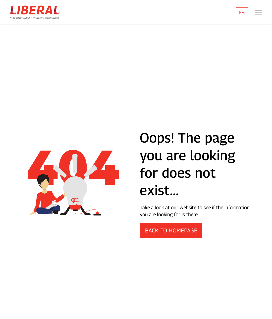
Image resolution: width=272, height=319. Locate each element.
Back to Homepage (171, 230)
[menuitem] (242, 12)
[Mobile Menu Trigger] (258, 12)
